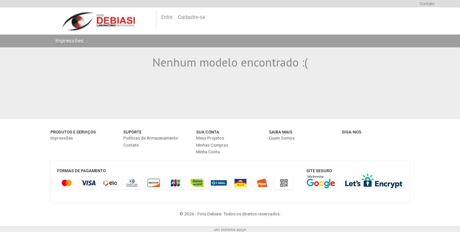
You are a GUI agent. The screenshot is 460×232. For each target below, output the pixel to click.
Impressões (70, 41)
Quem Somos (282, 137)
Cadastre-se (191, 17)
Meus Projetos (210, 137)
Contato (426, 3)
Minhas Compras (212, 145)
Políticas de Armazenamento (150, 137)
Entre (167, 17)
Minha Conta (208, 151)
